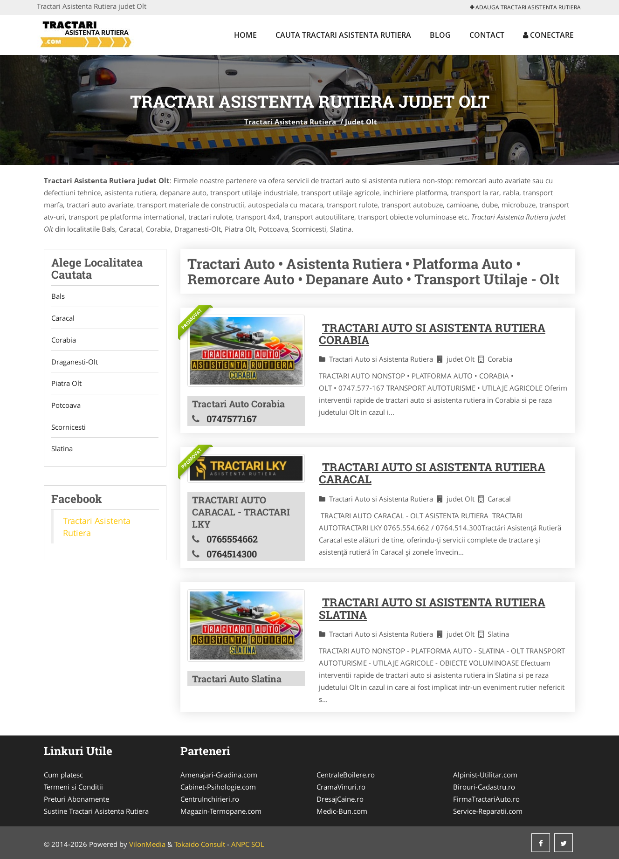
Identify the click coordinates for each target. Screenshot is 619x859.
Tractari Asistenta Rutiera (290, 121)
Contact (486, 35)
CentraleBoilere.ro (345, 774)
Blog (440, 35)
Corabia (63, 340)
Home (245, 35)
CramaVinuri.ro (340, 786)
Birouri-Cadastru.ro (484, 786)
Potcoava (66, 406)
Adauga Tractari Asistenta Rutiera (525, 7)
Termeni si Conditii (73, 786)
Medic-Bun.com (341, 811)
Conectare (548, 35)
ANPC (240, 844)
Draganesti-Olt (74, 362)
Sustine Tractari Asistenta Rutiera (96, 811)
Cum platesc (63, 774)
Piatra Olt (66, 384)
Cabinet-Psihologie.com (218, 786)
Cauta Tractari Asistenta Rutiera (343, 35)
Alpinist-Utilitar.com (485, 774)
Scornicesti (68, 428)
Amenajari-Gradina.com (218, 774)
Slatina (62, 449)
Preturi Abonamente (76, 799)
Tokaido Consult (199, 844)
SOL (257, 844)
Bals (58, 296)
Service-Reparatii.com (488, 811)
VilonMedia (147, 844)
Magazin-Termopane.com (220, 811)
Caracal (63, 318)
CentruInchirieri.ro (209, 799)
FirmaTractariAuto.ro (486, 799)
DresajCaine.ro (340, 799)
